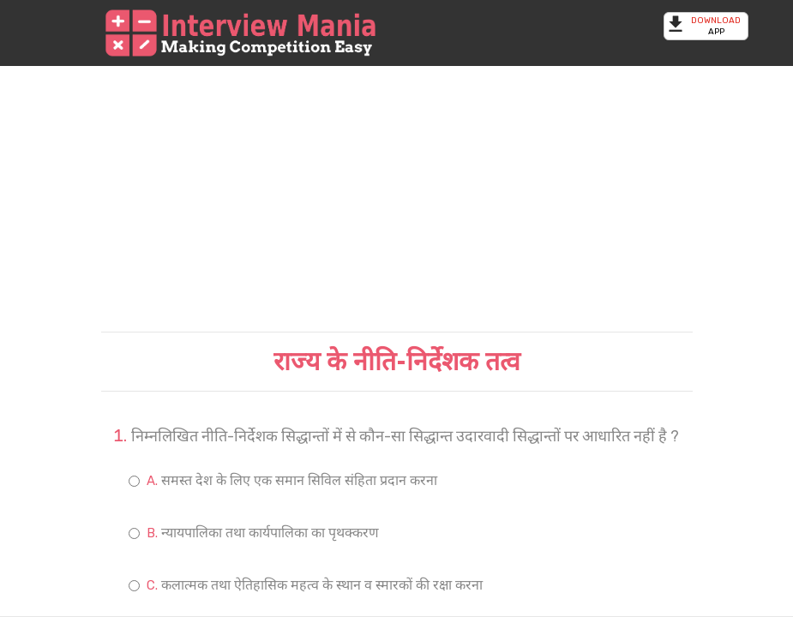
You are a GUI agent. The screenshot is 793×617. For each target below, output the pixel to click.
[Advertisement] (397, 198)
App (706, 26)
